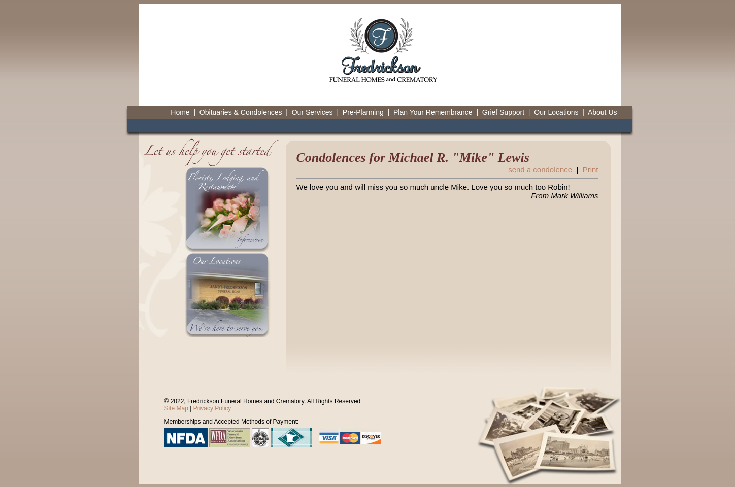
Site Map (176, 408)
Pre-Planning (363, 112)
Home (180, 112)
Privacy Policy (212, 408)
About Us (602, 112)
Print (590, 169)
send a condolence (540, 169)
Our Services (312, 112)
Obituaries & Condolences (240, 112)
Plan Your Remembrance (433, 112)
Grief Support (503, 112)
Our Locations (556, 112)
